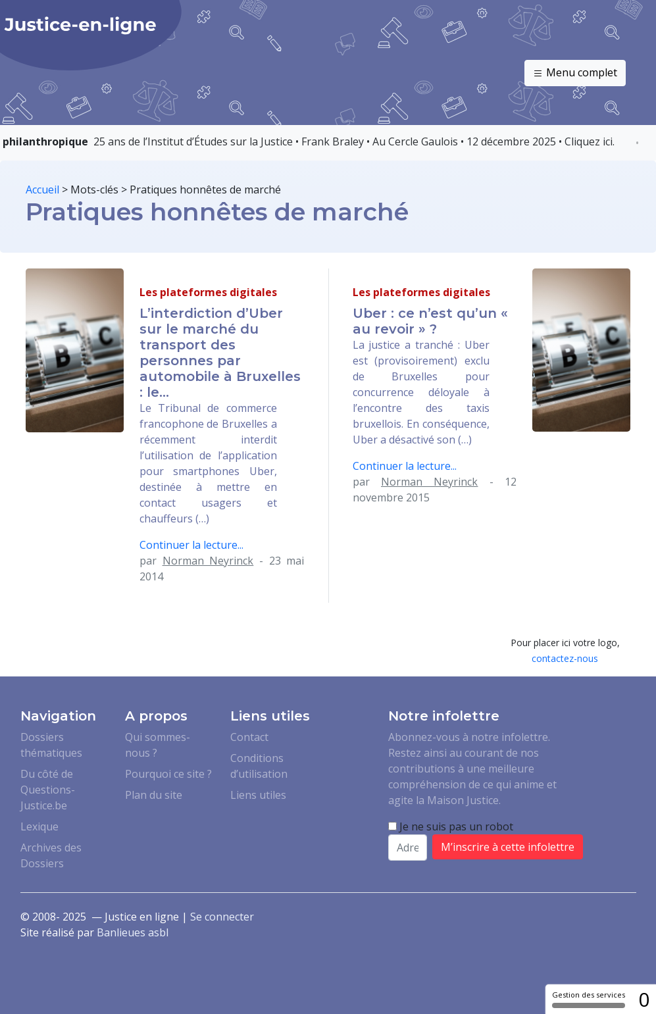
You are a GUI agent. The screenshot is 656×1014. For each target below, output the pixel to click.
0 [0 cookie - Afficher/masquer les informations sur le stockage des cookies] (643, 999)
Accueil (42, 189)
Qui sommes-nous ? (157, 745)
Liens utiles (258, 795)
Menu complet (575, 73)
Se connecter (222, 916)
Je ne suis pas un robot (450, 826)
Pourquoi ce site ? (168, 774)
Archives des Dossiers (51, 855)
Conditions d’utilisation (259, 766)
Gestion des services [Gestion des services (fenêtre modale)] (588, 999)
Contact (249, 737)
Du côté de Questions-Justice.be (47, 790)
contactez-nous (565, 658)
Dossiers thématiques (51, 745)
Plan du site (153, 795)
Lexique (39, 826)
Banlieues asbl (132, 932)
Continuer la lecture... (191, 545)
